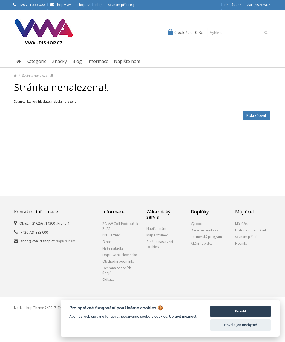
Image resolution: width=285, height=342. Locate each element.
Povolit (240, 311)
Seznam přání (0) (121, 4)
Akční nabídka (201, 243)
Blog (98, 4)
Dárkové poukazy (204, 230)
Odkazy (108, 279)
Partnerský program (206, 236)
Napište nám (127, 61)
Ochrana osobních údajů (116, 270)
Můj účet (241, 223)
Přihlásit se (232, 4)
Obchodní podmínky (118, 261)
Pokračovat (256, 115)
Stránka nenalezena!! (37, 75)
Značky (59, 61)
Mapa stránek (157, 235)
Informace (97, 61)
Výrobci (197, 223)
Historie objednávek (251, 230)
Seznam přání (245, 236)
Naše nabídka (113, 248)
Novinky (241, 243)
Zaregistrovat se (259, 4)
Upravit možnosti (183, 316)
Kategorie (36, 61)
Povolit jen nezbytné (240, 325)
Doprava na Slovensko (119, 255)
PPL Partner (111, 235)
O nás (106, 241)
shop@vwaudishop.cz (70, 4)
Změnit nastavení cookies (159, 244)
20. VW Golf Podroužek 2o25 (120, 226)
